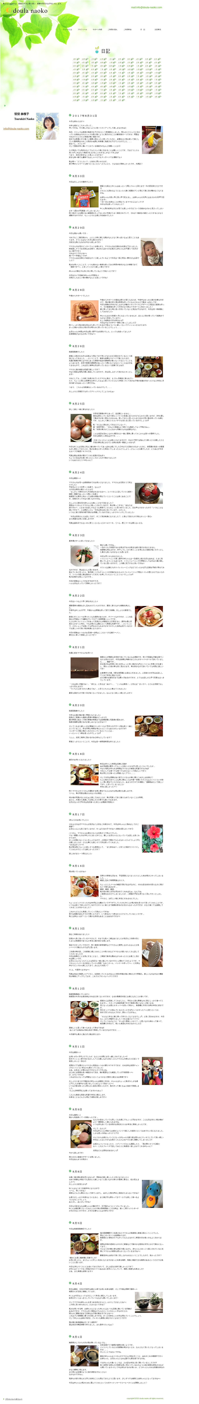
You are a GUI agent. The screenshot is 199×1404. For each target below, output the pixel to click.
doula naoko (7, 10)
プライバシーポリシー (13, 1399)
